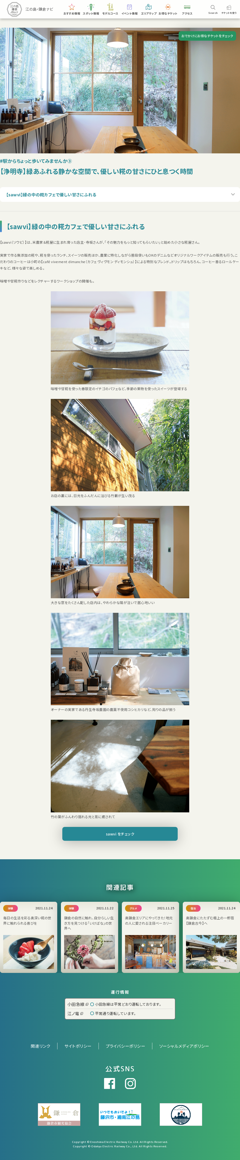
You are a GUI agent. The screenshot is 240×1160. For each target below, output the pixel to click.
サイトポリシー (77, 1046)
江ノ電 (75, 1013)
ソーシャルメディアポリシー (184, 1046)
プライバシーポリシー (125, 1046)
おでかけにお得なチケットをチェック (207, 35)
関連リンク (40, 1046)
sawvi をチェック (120, 834)
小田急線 (77, 1004)
